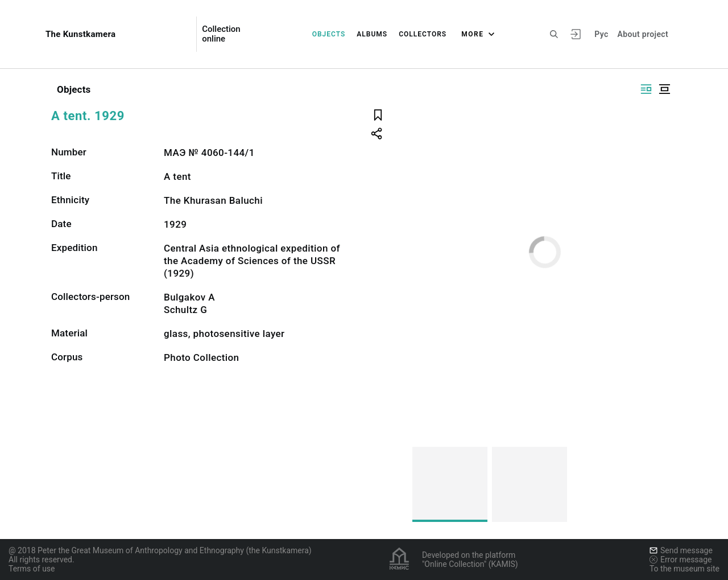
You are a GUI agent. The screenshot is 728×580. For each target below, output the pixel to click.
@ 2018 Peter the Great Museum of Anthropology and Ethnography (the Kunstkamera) (160, 550)
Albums (372, 34)
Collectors (422, 34)
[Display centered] (664, 89)
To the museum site (684, 568)
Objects (329, 34)
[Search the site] (554, 34)
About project (643, 34)
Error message (681, 559)
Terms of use (32, 568)
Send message (681, 550)
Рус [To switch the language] (601, 34)
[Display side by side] (646, 89)
